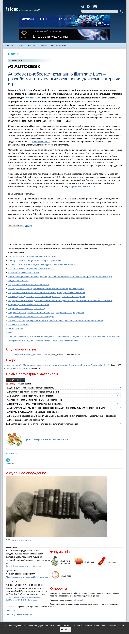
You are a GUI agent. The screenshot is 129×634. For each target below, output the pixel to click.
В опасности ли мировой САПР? (23, 272)
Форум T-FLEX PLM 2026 (18, 368)
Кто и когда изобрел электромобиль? (26, 420)
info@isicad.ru (79, 600)
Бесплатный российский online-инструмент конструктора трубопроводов (43, 424)
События (43, 45)
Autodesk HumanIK (41, 141)
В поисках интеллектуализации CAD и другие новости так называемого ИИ (43, 264)
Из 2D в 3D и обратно (18, 325)
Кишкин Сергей (11, 548)
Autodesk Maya (32, 98)
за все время (24, 384)
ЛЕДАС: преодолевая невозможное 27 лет (22, 577)
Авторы (31, 45)
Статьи (20, 45)
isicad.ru (81, 593)
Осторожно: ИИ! (15, 329)
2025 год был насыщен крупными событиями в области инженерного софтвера (46, 288)
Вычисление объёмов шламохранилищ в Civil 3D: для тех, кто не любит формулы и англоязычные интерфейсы (62, 416)
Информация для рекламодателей (19, 615)
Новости (9, 45)
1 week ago (37, 566)
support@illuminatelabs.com (82, 186)
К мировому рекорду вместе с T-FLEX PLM (28, 304)
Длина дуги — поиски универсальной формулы (31, 388)
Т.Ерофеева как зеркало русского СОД (26, 308)
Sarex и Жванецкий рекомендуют (18, 566)
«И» (10, 333)
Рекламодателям (59, 45)
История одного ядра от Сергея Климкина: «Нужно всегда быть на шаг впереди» (46, 296)
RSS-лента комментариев (18, 540)
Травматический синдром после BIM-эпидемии (31, 396)
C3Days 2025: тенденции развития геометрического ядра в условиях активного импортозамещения (55, 321)
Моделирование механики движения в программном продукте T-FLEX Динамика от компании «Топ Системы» (60, 300)
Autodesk (23, 90)
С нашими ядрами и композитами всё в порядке (31, 316)
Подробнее (10, 611)
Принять (65, 629)
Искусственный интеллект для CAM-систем (28, 284)
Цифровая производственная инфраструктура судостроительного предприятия (46, 312)
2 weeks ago (32, 600)
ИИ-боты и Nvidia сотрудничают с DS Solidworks (31, 268)
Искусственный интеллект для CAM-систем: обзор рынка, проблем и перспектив (46, 292)
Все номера (11, 453)
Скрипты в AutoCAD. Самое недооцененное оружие (34, 412)
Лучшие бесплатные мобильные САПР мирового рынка (35, 400)
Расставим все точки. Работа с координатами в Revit (34, 392)
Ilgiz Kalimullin (11, 571)
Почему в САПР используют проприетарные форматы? (34, 260)
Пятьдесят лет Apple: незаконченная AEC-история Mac (34, 256)
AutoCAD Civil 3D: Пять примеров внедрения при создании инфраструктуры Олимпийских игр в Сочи (57, 408)
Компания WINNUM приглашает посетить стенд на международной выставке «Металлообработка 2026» (56, 365)
